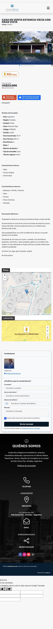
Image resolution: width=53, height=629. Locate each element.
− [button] (4, 278)
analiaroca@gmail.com (13, 373)
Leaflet (34, 314)
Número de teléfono (11, 400)
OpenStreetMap (46, 314)
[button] (19, 65)
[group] (26, 48)
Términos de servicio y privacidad (31, 428)
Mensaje (7, 407)
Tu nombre (8, 384)
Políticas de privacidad (26, 466)
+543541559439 (26, 493)
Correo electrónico (10, 392)
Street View (10, 74)
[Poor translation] (8, 589)
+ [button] (4, 275)
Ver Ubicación (20, 334)
